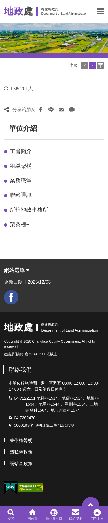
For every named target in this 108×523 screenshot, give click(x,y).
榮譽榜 (19, 224)
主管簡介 (21, 151)
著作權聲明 (21, 440)
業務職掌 (21, 181)
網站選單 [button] (16, 270)
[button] (100, 11)
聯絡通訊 (21, 195)
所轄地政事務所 (29, 210)
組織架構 (21, 166)
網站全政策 (21, 463)
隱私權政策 (21, 452)
